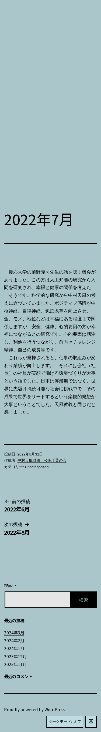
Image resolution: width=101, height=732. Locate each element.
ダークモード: (64, 721)
